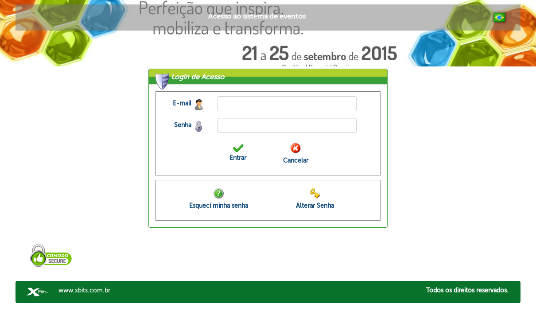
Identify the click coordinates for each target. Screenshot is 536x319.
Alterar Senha (315, 205)
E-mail (182, 103)
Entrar (237, 158)
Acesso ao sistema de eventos (257, 16)
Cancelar (295, 160)
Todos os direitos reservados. (467, 290)
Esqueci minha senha (218, 205)
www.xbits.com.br (84, 290)
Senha (182, 125)
